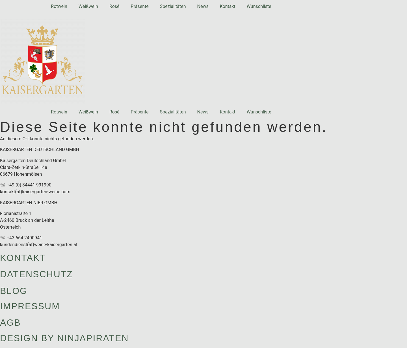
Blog (13, 291)
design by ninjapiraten (64, 338)
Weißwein (88, 6)
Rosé (114, 6)
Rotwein (59, 6)
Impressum (30, 306)
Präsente (140, 6)
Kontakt (227, 6)
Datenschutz (36, 274)
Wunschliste (259, 6)
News (203, 6)
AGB (10, 322)
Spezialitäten (173, 6)
